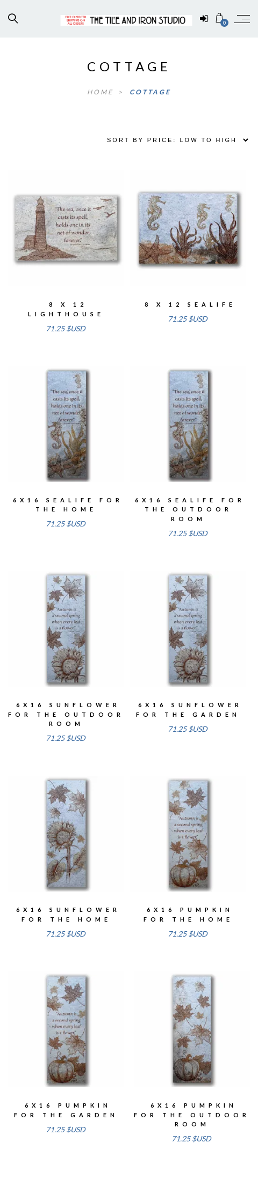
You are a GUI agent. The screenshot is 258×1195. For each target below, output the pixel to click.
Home (101, 92)
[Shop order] (174, 140)
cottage (150, 92)
